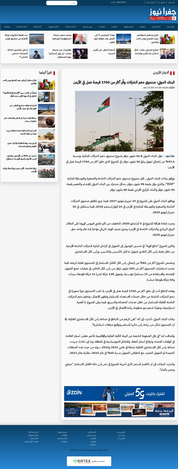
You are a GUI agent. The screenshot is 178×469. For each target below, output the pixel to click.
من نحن (171, 3)
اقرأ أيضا (45, 73)
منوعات (7, 27)
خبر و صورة (128, 27)
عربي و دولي (87, 27)
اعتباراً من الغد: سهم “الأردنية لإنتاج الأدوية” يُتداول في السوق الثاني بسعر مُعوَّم (19, 94)
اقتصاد (102, 27)
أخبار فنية (37, 27)
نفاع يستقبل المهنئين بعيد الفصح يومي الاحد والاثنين (147, 39)
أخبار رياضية (22, 27)
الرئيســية (121, 432)
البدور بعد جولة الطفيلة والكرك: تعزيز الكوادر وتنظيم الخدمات (21, 145)
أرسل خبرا (151, 3)
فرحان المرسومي (31, 442)
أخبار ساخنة (70, 27)
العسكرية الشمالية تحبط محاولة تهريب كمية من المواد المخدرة (21, 132)
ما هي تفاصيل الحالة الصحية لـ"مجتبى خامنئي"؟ (18, 54)
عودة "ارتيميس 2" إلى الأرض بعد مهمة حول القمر (104, 39)
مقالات (114, 27)
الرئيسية (170, 27)
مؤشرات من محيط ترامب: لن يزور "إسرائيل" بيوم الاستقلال (59, 54)
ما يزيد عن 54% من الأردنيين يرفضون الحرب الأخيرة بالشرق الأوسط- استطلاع (21, 157)
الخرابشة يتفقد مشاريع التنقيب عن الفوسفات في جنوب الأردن (23, 107)
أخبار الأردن (156, 27)
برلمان (142, 27)
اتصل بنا (161, 3)
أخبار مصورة (53, 27)
